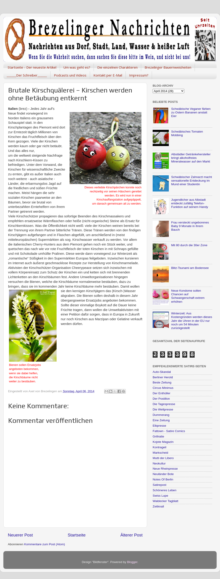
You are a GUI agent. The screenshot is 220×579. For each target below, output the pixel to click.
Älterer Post (131, 535)
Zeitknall (158, 506)
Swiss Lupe (160, 495)
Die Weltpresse (163, 409)
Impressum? (138, 75)
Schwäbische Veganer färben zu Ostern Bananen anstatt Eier (191, 112)
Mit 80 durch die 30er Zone (189, 245)
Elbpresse (159, 425)
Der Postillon (161, 398)
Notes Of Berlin (163, 479)
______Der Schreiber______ (27, 75)
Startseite (77, 535)
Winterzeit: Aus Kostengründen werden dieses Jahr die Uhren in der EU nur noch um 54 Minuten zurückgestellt (191, 321)
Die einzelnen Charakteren (117, 67)
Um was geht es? (76, 67)
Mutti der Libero (163, 458)
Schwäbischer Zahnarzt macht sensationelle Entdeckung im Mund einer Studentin (191, 180)
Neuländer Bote (163, 474)
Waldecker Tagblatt (165, 501)
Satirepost (159, 485)
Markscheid (160, 452)
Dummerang (161, 415)
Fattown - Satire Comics (169, 431)
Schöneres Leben (164, 490)
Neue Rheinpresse (165, 468)
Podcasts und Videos (70, 75)
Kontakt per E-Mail (107, 75)
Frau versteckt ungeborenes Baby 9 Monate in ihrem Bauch (190, 226)
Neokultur (159, 463)
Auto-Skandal (162, 372)
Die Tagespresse (164, 404)
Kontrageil (159, 447)
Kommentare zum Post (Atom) (44, 544)
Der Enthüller (161, 393)
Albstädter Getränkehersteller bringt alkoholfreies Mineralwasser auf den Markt (191, 158)
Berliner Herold (163, 377)
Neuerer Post (20, 535)
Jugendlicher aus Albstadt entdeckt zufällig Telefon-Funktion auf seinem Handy (189, 203)
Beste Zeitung (162, 382)
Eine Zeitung (161, 420)
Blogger (132, 562)
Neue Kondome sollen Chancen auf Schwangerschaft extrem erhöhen (188, 296)
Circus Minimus (163, 388)
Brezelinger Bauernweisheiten (168, 67)
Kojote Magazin (163, 442)
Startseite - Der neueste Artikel (32, 67)
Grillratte (158, 436)
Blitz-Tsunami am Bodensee (190, 268)
